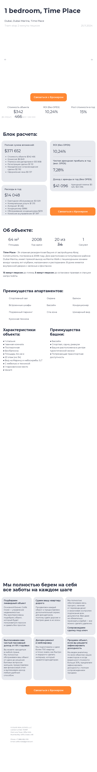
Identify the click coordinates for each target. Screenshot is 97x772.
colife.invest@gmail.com (24, 742)
